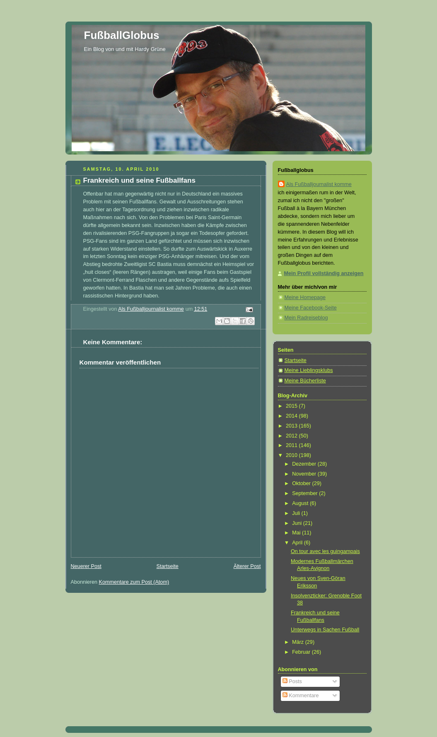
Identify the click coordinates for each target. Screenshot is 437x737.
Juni (297, 523)
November (305, 474)
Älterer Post (247, 566)
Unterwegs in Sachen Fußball (325, 630)
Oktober (302, 483)
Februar (302, 652)
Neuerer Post (86, 566)
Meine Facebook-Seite (311, 308)
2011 (292, 445)
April (298, 543)
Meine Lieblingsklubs (309, 370)
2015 (292, 406)
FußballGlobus (121, 35)
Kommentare (300, 695)
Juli (296, 513)
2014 (292, 416)
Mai (297, 533)
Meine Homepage (305, 297)
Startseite (168, 566)
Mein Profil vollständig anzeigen (324, 273)
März (298, 642)
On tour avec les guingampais (325, 551)
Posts (292, 681)
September (305, 493)
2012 (292, 436)
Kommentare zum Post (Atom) (134, 582)
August (301, 503)
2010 (292, 455)
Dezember (305, 464)
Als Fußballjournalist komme (319, 184)
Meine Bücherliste (305, 381)
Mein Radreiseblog (306, 318)
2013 (292, 426)
